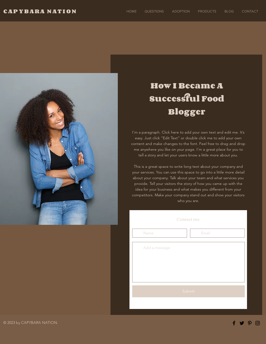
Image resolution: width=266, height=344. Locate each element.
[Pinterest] (250, 323)
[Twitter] (242, 323)
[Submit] (188, 291)
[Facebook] (234, 323)
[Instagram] (258, 323)
